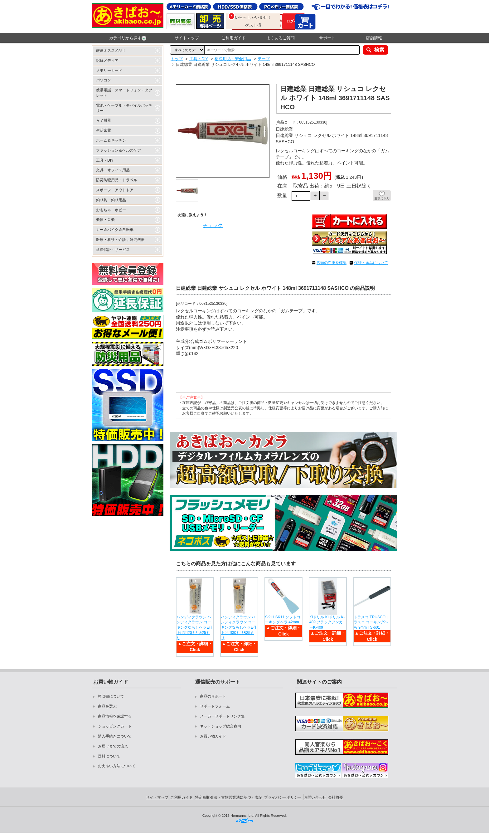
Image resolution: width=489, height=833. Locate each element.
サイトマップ (187, 38)
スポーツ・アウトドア (114, 190)
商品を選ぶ (107, 706)
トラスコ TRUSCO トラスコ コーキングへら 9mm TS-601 (372, 622)
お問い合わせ (315, 797)
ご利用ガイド (233, 38)
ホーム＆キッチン (111, 140)
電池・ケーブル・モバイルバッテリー (124, 108)
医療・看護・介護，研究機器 (120, 239)
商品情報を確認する (115, 716)
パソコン (103, 80)
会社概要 (335, 797)
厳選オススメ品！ (111, 50)
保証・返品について (371, 263)
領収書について (111, 696)
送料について (109, 756)
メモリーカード (109, 70)
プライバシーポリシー (283, 797)
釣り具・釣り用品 (111, 200)
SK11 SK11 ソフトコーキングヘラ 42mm (282, 620)
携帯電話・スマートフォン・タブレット (124, 93)
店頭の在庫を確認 (331, 263)
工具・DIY (105, 160)
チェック (213, 225)
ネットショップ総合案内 (220, 726)
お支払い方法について (116, 766)
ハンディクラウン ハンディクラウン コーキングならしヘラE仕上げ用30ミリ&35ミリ (239, 627)
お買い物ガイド (213, 736)
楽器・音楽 (105, 219)
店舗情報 (374, 38)
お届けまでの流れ (113, 746)
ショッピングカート (115, 726)
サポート (327, 38)
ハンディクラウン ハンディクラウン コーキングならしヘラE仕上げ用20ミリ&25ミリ (195, 627)
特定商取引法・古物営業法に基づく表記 (228, 797)
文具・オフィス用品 (113, 170)
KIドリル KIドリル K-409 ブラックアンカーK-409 (327, 622)
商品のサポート (213, 696)
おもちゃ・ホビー (111, 210)
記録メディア (107, 60)
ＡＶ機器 (103, 120)
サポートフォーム (215, 706)
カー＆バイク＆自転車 (114, 229)
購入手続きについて (115, 736)
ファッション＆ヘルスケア (118, 150)
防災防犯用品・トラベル (116, 180)
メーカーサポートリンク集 (222, 716)
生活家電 (103, 130)
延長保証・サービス (113, 249)
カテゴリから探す (127, 38)
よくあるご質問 (280, 38)
